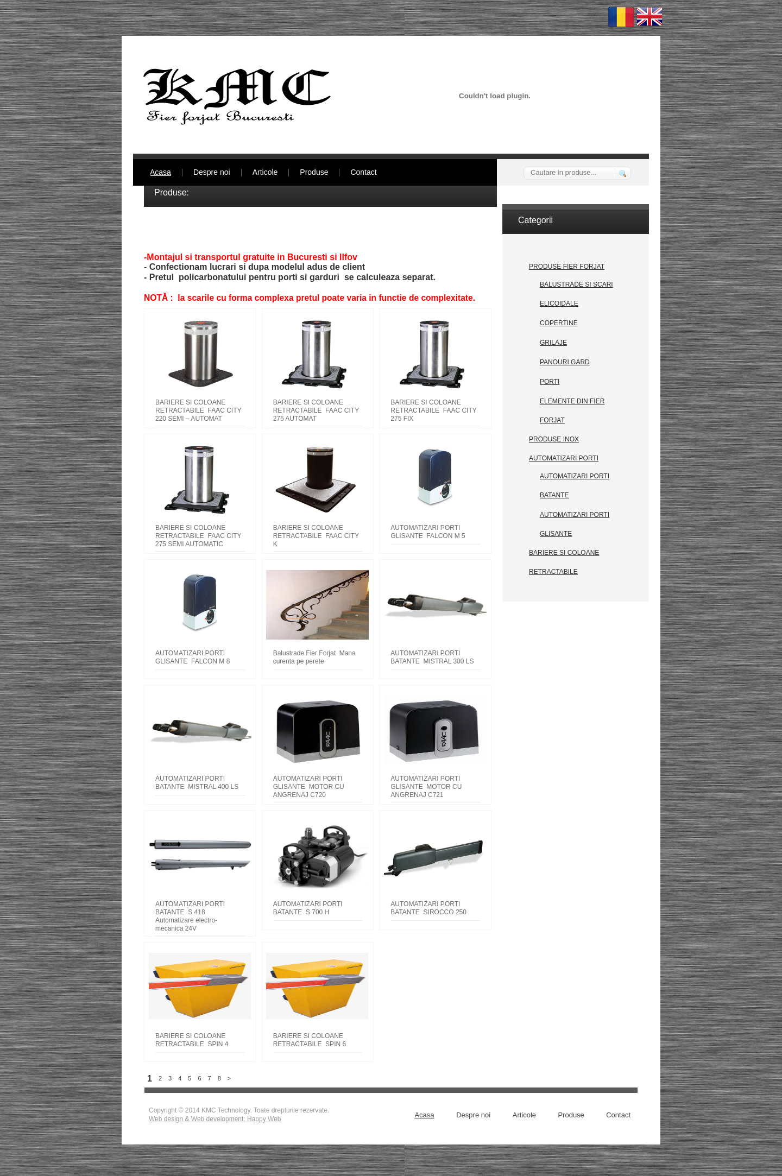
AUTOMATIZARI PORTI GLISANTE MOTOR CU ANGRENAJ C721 (426, 787)
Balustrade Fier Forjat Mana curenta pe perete (314, 657)
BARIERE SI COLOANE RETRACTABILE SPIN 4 (191, 1040)
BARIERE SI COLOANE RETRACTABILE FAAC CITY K (316, 536)
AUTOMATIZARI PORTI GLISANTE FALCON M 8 (192, 657)
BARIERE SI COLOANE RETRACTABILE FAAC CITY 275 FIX (433, 410)
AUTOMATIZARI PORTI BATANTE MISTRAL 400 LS (196, 783)
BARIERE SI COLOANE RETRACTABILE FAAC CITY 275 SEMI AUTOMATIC (198, 536)
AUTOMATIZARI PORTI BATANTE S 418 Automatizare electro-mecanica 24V (190, 916)
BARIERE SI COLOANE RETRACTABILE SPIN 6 (309, 1040)
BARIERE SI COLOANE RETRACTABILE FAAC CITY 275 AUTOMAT (316, 410)
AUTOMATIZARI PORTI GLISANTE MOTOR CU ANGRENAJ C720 (308, 787)
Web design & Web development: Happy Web (215, 1119)
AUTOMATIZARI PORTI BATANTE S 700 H (308, 908)
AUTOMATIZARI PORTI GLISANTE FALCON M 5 (427, 532)
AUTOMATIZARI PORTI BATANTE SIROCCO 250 (428, 908)
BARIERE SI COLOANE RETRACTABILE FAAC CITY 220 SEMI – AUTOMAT (198, 410)
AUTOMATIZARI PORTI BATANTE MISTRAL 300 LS (432, 657)
